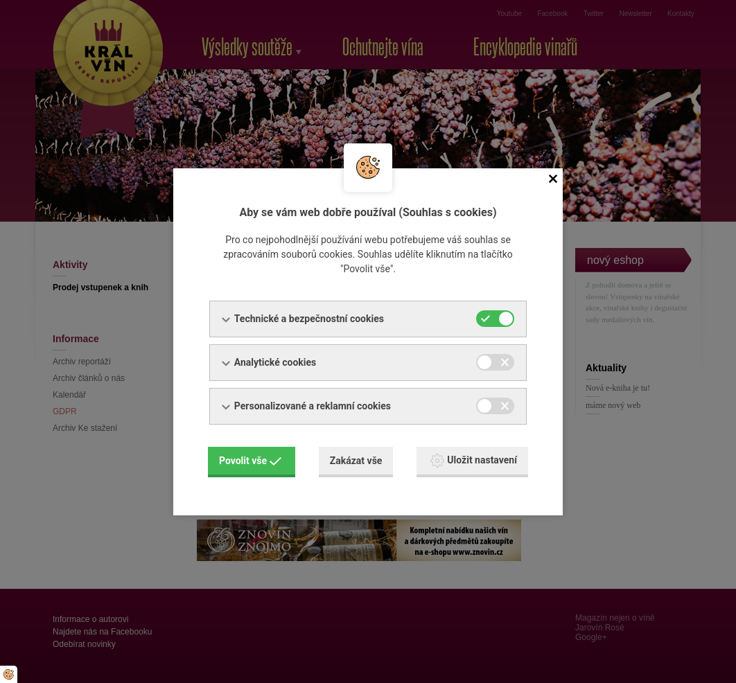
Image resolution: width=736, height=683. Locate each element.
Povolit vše (250, 460)
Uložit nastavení (473, 461)
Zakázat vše (356, 460)
